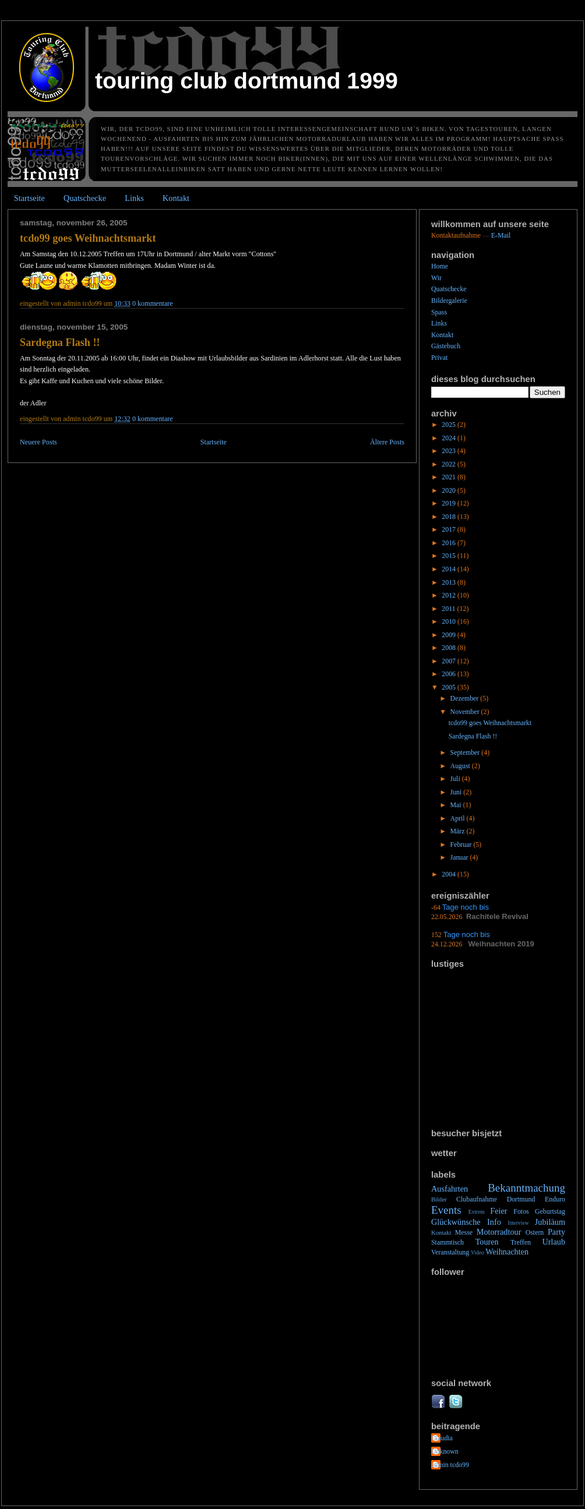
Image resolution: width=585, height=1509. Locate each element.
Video (477, 1253)
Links (134, 198)
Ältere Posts (387, 442)
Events (446, 1210)
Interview (518, 1223)
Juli (456, 779)
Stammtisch (447, 1242)
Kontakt (176, 198)
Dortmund (521, 1199)
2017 (449, 529)
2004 (449, 874)
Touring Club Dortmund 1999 (246, 80)
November (465, 712)
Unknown (445, 1451)
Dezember (465, 698)
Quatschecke (85, 198)
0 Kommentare (152, 303)
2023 (449, 451)
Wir (436, 278)
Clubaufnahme (476, 1199)
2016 (449, 543)
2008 (449, 648)
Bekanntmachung (526, 1188)
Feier (498, 1210)
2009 (449, 635)
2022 (449, 464)
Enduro (555, 1199)
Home (439, 266)
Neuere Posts (38, 442)
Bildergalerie (449, 300)
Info (494, 1222)
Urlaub (553, 1241)
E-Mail (501, 235)
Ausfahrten (449, 1188)
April (458, 818)
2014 (449, 569)
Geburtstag (550, 1211)
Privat (439, 358)
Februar (462, 844)
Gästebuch (445, 346)
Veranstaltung (450, 1252)
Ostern (535, 1232)
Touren (487, 1241)
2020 (449, 490)
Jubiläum (550, 1222)
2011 (449, 609)
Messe (464, 1232)
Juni (457, 792)
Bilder (439, 1199)
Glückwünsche (456, 1222)
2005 (449, 687)
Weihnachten (506, 1251)
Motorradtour (499, 1231)
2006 (449, 674)
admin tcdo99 (450, 1465)
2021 (449, 477)
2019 (449, 503)
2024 (449, 438)
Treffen (520, 1242)
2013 (449, 582)
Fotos (520, 1211)
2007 (449, 661)
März (458, 831)
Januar (460, 857)
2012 (449, 595)
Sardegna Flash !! (60, 342)
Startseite (29, 198)
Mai (456, 805)
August (461, 766)
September (466, 752)
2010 (449, 621)
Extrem (476, 1212)
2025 (449, 424)
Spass (439, 312)
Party (556, 1231)
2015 (449, 556)
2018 (449, 517)
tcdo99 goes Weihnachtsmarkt (88, 238)
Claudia (442, 1438)
